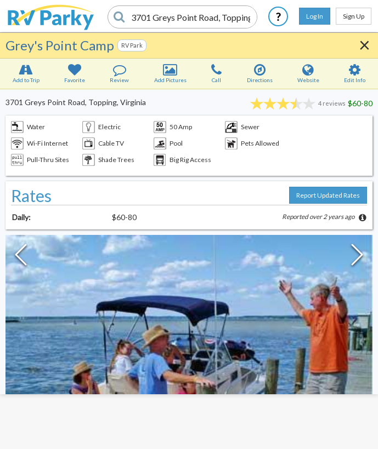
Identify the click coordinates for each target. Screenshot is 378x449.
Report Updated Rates (328, 195)
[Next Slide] (357, 257)
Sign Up (353, 16)
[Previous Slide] (20, 257)
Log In (314, 16)
